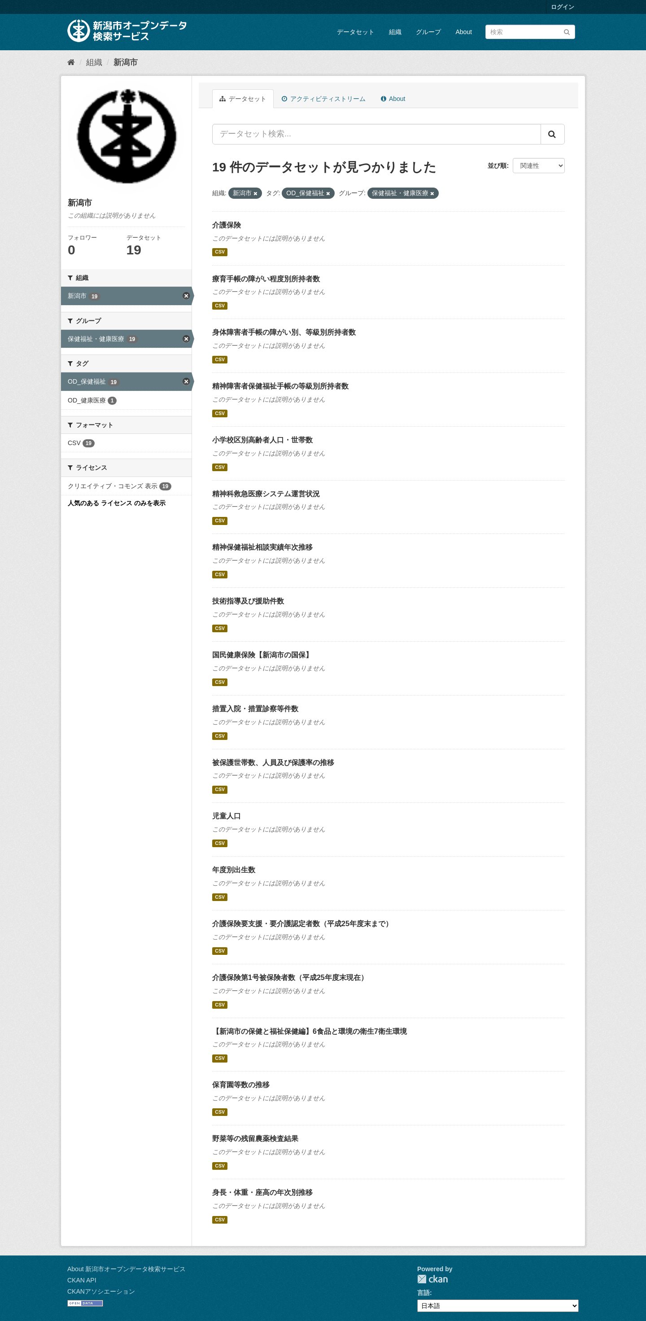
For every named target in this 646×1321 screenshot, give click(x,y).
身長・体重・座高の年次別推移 (262, 1192)
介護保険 (226, 225)
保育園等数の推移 (241, 1085)
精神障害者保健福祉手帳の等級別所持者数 (280, 386)
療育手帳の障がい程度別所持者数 (266, 279)
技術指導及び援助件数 (248, 601)
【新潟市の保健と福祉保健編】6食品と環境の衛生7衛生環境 (309, 1031)
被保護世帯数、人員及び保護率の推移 (273, 762)
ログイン (562, 7)
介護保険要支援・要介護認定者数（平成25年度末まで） (302, 923)
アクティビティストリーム (324, 98)
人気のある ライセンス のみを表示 (117, 503)
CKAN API (81, 1280)
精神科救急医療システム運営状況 (266, 494)
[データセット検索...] (376, 134)
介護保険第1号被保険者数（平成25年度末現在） (290, 977)
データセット (356, 31)
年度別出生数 (233, 870)
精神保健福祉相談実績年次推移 (262, 547)
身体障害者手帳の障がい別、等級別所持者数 (284, 332)
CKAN (432, 1279)
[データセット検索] (530, 32)
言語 (423, 1292)
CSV (220, 252)
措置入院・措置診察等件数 (255, 709)
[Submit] (567, 31)
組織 (395, 31)
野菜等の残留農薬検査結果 (255, 1138)
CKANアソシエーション (101, 1291)
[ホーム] (71, 62)
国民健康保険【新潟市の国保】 (262, 655)
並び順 (497, 165)
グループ (428, 31)
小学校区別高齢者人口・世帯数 (262, 440)
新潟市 (125, 62)
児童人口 (226, 816)
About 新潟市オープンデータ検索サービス (126, 1269)
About (463, 31)
